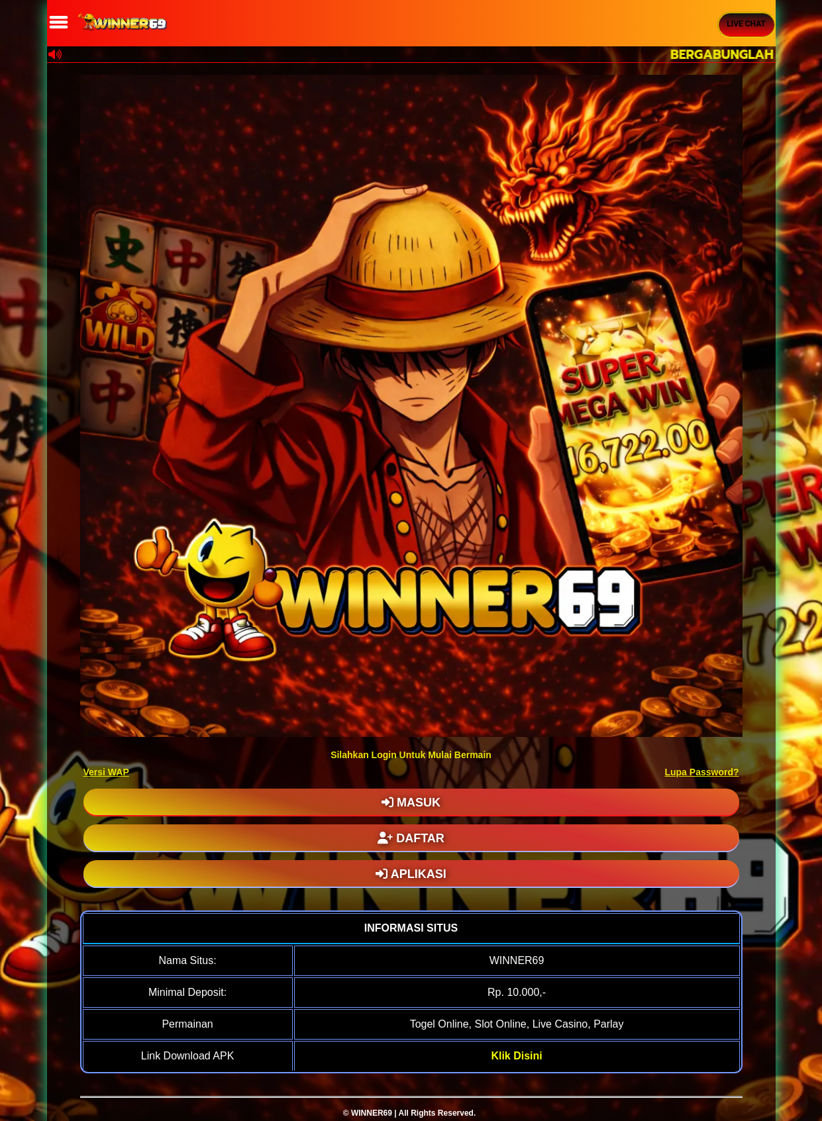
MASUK (411, 802)
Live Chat (746, 23)
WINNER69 (371, 1113)
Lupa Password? (701, 772)
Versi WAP (106, 772)
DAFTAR (411, 838)
